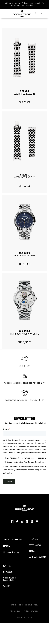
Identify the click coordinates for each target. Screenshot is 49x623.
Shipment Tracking (11, 552)
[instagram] (22, 522)
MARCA (6, 546)
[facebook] (12, 522)
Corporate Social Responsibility (9, 579)
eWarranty (7, 566)
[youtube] (37, 522)
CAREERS (6, 586)
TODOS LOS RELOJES (12, 539)
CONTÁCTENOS (34, 539)
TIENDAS (32, 551)
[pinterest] (27, 522)
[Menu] (4, 13)
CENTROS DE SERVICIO (37, 557)
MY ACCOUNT (8, 572)
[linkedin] (32, 522)
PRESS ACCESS (35, 545)
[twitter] (17, 522)
